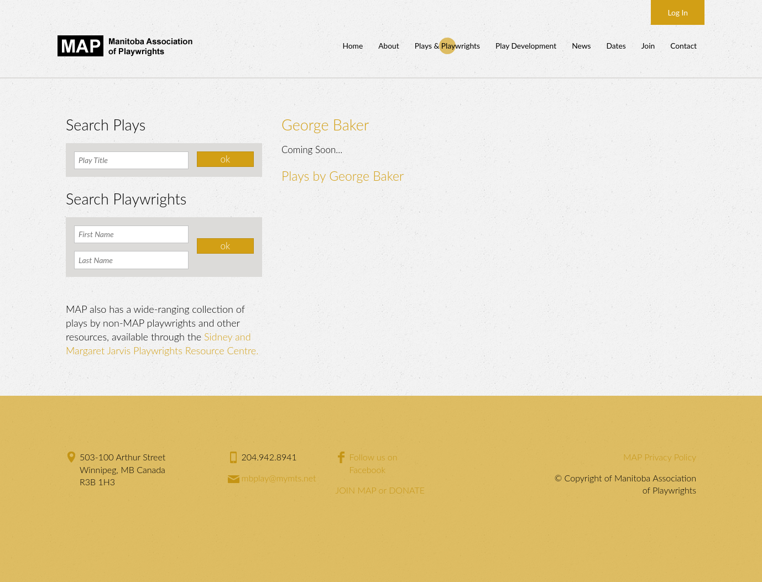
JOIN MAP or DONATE (380, 490)
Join (648, 45)
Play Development (525, 45)
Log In (677, 12)
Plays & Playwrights (447, 45)
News (581, 45)
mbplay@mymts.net (279, 478)
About (388, 45)
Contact (683, 45)
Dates (615, 45)
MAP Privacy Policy (659, 457)
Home (352, 45)
